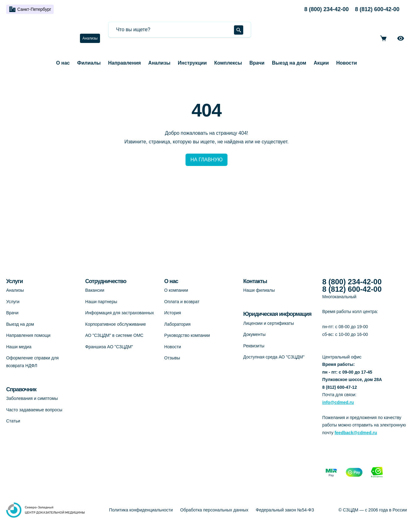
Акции (321, 63)
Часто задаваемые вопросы (34, 409)
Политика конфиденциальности (141, 509)
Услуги (12, 301)
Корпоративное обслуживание (115, 324)
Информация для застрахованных (119, 312)
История (172, 312)
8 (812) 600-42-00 (377, 9)
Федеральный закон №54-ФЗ (285, 509)
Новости (346, 63)
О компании (176, 290)
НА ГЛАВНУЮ (206, 159)
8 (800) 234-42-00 (326, 9)
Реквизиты (254, 345)
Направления (124, 63)
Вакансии (94, 290)
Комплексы (228, 63)
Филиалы (89, 63)
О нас (63, 63)
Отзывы (172, 357)
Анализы (90, 38)
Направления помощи (28, 335)
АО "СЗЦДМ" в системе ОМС (114, 335)
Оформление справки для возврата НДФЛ (32, 361)
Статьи (13, 420)
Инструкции (192, 63)
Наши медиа (18, 346)
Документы (254, 334)
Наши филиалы (259, 290)
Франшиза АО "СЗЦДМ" (109, 346)
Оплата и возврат (181, 301)
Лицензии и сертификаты (268, 323)
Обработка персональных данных (214, 509)
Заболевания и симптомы (32, 398)
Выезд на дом (289, 63)
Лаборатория (177, 324)
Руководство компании (187, 335)
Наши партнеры (101, 301)
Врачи (257, 63)
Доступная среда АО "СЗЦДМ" (273, 356)
